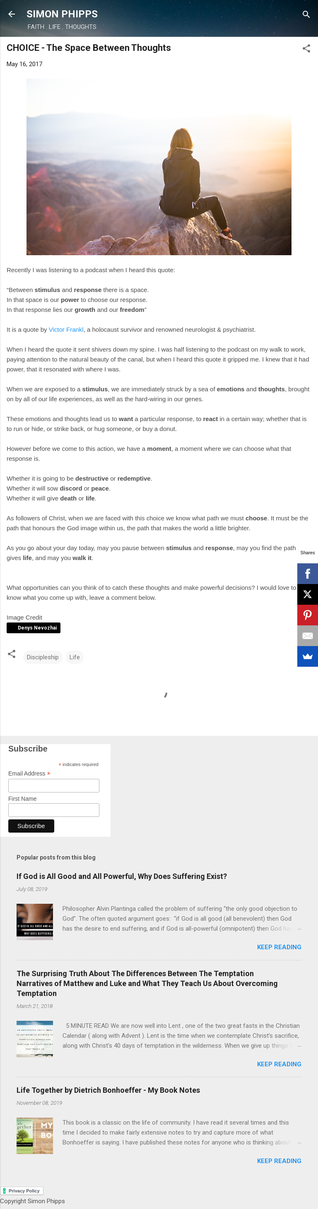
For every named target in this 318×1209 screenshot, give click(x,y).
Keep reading (279, 947)
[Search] (306, 15)
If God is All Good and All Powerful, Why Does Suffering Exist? (122, 876)
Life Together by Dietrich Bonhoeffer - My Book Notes (108, 1090)
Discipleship (43, 657)
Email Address (29, 774)
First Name (22, 798)
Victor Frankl (66, 329)
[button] (306, 49)
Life (75, 657)
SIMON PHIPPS (62, 14)
